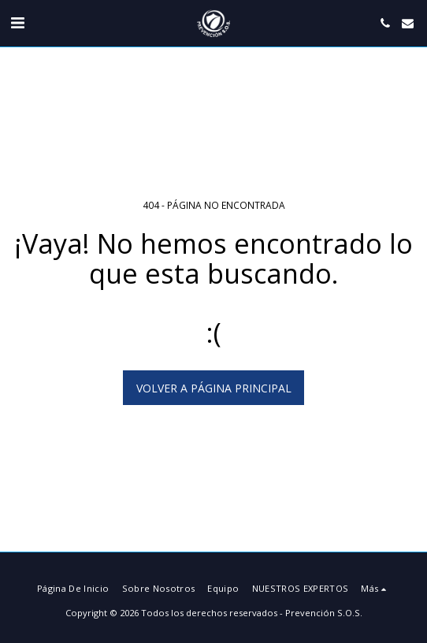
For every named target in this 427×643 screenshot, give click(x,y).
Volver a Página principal (213, 388)
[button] (17, 22)
